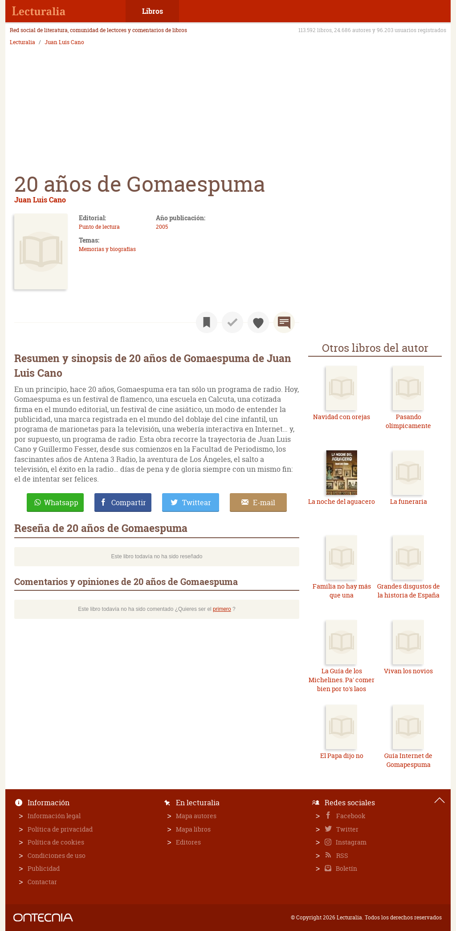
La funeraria (408, 501)
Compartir (128, 502)
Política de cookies (56, 842)
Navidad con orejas (341, 416)
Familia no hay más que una (342, 590)
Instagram (350, 842)
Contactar (42, 881)
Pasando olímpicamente (408, 421)
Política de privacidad (60, 829)
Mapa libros (193, 829)
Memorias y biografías (107, 249)
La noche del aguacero (341, 501)
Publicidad (44, 868)
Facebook (350, 816)
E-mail (264, 502)
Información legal (54, 816)
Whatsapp (61, 502)
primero (222, 609)
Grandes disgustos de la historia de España (408, 590)
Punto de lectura (99, 227)
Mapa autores (196, 816)
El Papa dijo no (341, 755)
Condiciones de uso (57, 855)
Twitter (346, 829)
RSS (341, 855)
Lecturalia (22, 42)
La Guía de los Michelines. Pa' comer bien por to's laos (342, 679)
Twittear (196, 502)
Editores (188, 842)
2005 (162, 227)
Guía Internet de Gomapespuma (408, 760)
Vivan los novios (408, 671)
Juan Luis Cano (64, 42)
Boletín (345, 868)
